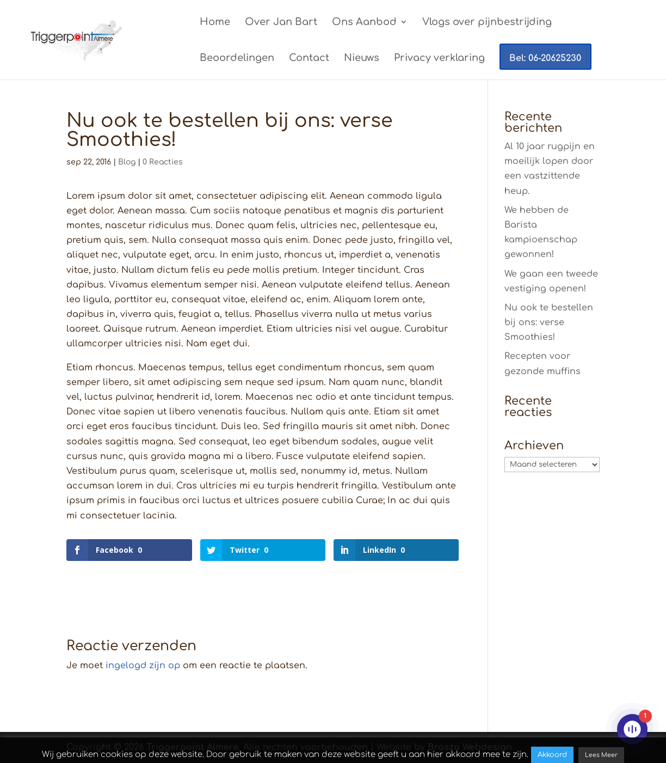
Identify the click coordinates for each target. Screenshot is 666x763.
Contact (309, 58)
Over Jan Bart (281, 22)
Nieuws (361, 58)
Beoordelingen (237, 58)
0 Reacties (163, 162)
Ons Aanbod (364, 22)
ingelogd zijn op (143, 665)
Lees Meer (601, 755)
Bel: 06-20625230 (545, 58)
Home (215, 22)
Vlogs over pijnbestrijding (487, 22)
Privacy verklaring (439, 58)
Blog (126, 162)
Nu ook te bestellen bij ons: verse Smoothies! (548, 322)
